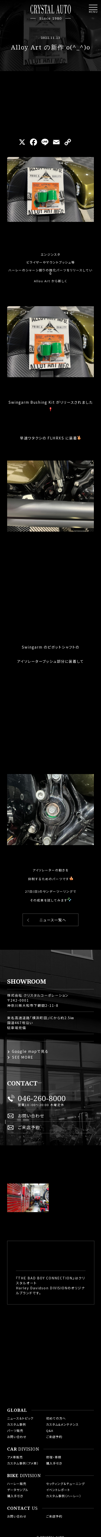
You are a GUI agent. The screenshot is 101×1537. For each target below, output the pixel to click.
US (22, 1508)
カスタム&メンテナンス (62, 1424)
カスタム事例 (16, 1424)
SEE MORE (22, 1057)
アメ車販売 (15, 1457)
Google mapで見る (30, 1051)
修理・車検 (53, 1457)
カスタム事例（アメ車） (23, 1463)
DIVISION (23, 1449)
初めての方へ (56, 1418)
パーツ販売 (15, 1430)
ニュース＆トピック (20, 1418)
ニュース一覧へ (52, 919)
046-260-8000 (42, 1098)
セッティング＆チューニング (65, 1483)
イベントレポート (58, 1490)
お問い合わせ (31, 1115)
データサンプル (18, 1490)
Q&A (49, 1430)
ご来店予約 (29, 1127)
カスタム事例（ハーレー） (63, 1496)
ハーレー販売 (16, 1483)
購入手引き (54, 1463)
